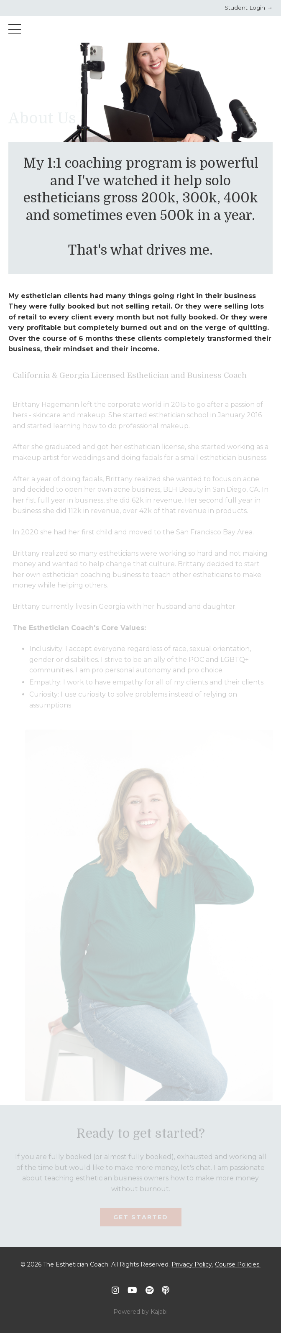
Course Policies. (238, 1264)
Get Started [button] (140, 1217)
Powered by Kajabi (140, 1311)
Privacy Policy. (192, 1264)
